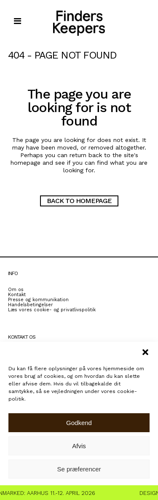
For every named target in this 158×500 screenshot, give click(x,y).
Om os (16, 289)
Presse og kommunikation (38, 299)
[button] (145, 352)
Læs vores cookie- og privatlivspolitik (52, 310)
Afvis (79, 445)
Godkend (79, 422)
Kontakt (17, 294)
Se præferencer (79, 469)
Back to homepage (79, 201)
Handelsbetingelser (30, 304)
